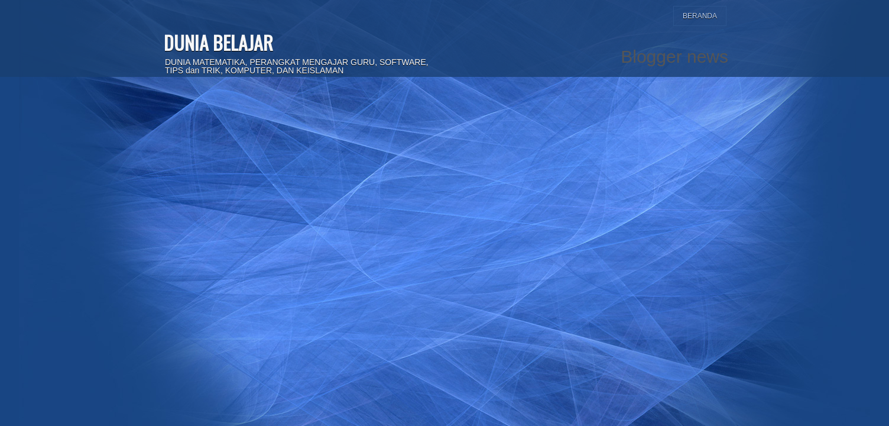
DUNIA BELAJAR (218, 42)
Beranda (700, 16)
